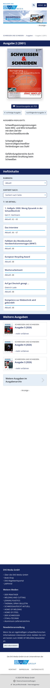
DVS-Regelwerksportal (14, 580)
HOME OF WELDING (13, 609)
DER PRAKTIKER (11, 594)
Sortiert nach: (10, 190)
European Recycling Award (17, 256)
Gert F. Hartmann (12, 215)
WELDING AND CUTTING (15, 597)
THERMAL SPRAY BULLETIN (16, 603)
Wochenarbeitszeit (14, 270)
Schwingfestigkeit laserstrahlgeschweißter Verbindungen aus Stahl (17, 143)
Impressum (24, 669)
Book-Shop (9, 578)
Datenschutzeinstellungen (26, 681)
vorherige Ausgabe (12, 112)
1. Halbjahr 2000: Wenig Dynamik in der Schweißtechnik (24, 209)
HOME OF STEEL (11, 612)
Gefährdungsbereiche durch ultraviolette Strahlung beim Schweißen (19, 156)
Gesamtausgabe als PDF (25, 106)
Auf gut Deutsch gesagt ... (17, 283)
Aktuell (8, 219)
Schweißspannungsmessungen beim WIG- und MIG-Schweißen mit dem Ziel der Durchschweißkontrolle (20, 129)
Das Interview (11, 227)
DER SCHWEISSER (12, 615)
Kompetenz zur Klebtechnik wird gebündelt (20, 301)
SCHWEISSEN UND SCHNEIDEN (13, 36)
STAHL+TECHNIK (11, 618)
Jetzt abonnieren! (11, 645)
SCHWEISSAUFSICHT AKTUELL (17, 606)
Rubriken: (8, 178)
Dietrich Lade (11, 287)
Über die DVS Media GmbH (16, 574)
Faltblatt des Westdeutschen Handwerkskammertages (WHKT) (20, 242)
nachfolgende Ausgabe (36, 112)
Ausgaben (29, 36)
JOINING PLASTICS (12, 600)
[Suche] (34, 5)
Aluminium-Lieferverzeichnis (17, 621)
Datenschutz (37, 669)
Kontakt (12, 669)
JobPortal (8, 583)
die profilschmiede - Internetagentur (26, 684)
